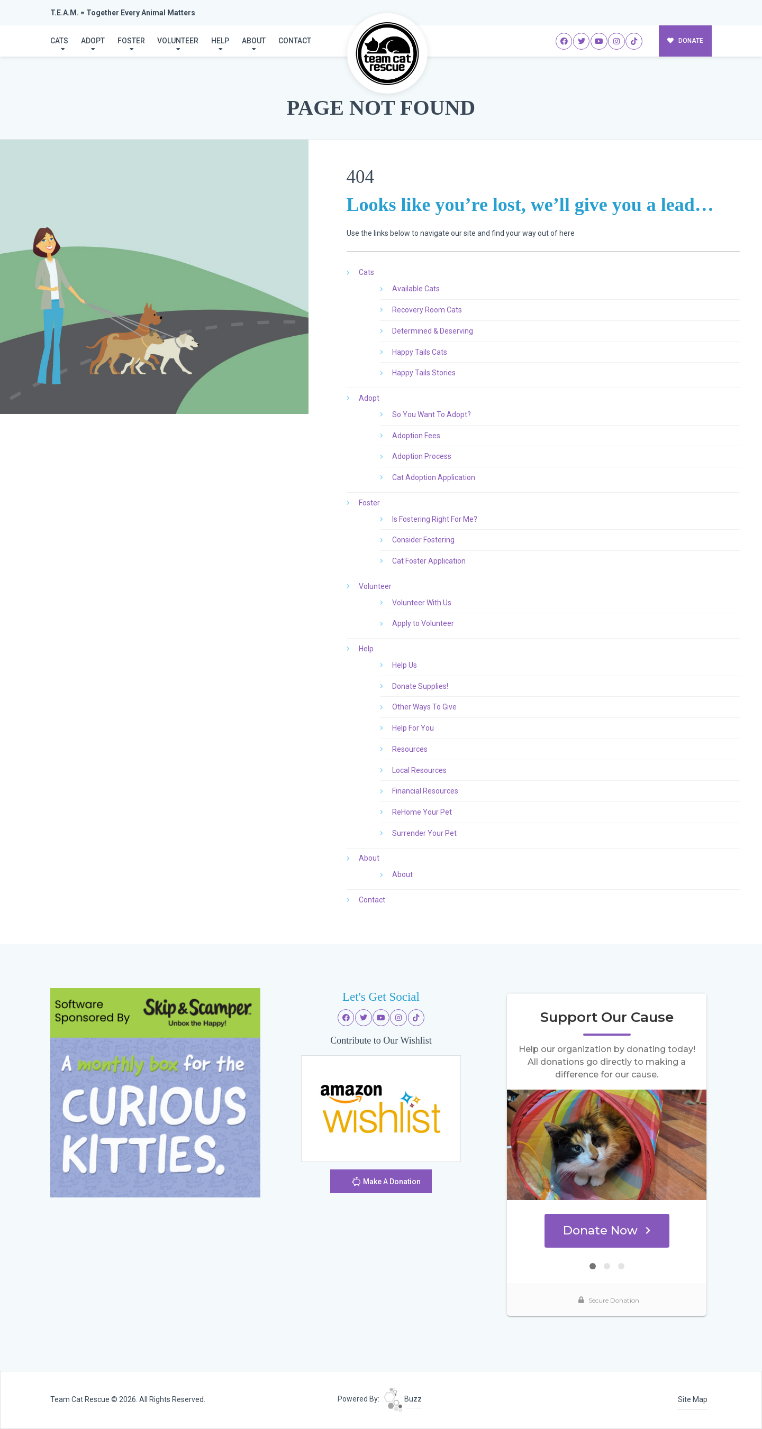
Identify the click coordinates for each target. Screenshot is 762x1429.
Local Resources (419, 770)
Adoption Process (421, 456)
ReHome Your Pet (422, 812)
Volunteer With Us (421, 602)
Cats (59, 40)
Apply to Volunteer (423, 623)
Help (220, 40)
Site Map (692, 1399)
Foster (131, 40)
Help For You (413, 728)
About (254, 40)
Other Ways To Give (424, 707)
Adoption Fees (416, 435)
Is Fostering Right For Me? (434, 519)
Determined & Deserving (432, 331)
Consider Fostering (423, 540)
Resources (410, 749)
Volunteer (177, 40)
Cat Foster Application (429, 561)
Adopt (93, 40)
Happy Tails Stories (424, 372)
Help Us (404, 665)
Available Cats (416, 288)
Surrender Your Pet (424, 833)
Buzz (403, 1399)
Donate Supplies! (420, 686)
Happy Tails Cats (419, 352)
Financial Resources (425, 791)
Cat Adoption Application (433, 477)
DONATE (685, 40)
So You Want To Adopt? (431, 414)
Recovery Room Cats (427, 310)
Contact (294, 40)
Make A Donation (386, 1183)
